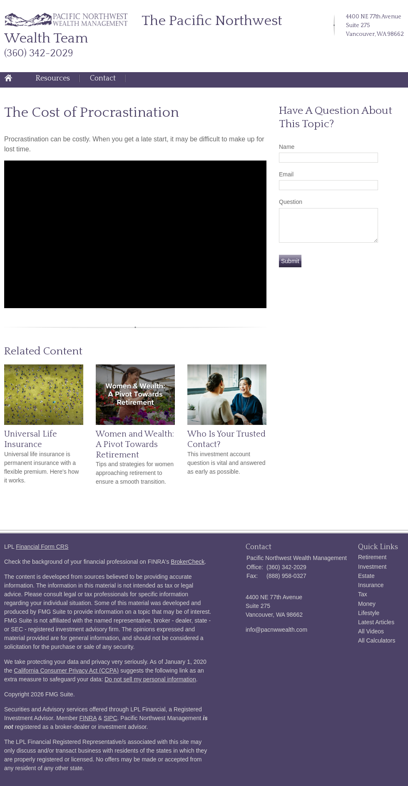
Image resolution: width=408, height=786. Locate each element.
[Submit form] (290, 261)
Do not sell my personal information (150, 679)
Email (286, 174)
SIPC (110, 718)
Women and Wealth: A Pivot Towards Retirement (135, 444)
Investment (372, 566)
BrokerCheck (187, 561)
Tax (362, 594)
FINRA (88, 718)
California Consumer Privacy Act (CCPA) (66, 670)
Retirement (372, 557)
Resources (52, 78)
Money (367, 603)
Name (286, 146)
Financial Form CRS (42, 546)
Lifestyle (368, 613)
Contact (103, 78)
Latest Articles (376, 622)
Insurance (370, 585)
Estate (366, 576)
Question (290, 201)
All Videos (371, 631)
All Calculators (376, 640)
